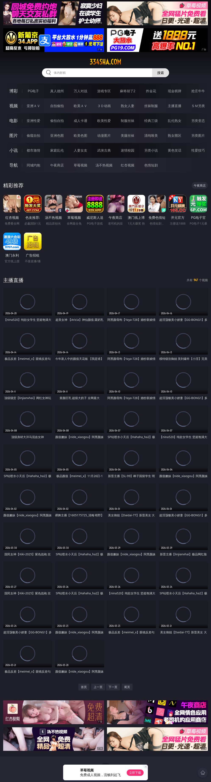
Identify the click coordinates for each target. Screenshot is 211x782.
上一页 (98, 687)
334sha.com (105, 62)
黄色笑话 (174, 150)
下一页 (112, 687)
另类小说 (151, 150)
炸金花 (151, 91)
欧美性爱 (104, 120)
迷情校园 (127, 150)
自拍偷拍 (57, 105)
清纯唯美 (151, 135)
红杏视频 (127, 165)
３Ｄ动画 (104, 105)
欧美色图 (80, 135)
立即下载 (135, 773)
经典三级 (151, 120)
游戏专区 (104, 91)
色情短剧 (151, 165)
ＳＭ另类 (198, 105)
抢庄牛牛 (198, 91)
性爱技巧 (198, 150)
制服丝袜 (127, 120)
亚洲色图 (57, 135)
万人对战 (80, 91)
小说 (13, 150)
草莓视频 (80, 165)
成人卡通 (80, 120)
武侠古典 (104, 150)
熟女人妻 (127, 105)
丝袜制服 (151, 105)
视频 (13, 106)
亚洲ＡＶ (33, 105)
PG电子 (33, 91)
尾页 (127, 687)
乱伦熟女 (174, 120)
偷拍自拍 (57, 120)
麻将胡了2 (127, 91)
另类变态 (198, 120)
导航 (13, 165)
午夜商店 (57, 165)
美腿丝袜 (127, 135)
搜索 (160, 72)
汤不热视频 (104, 165)
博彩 (13, 91)
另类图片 (198, 135)
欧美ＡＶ (80, 105)
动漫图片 (104, 135)
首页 (84, 687)
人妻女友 (80, 150)
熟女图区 (174, 135)
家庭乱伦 (57, 150)
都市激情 (33, 150)
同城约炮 (33, 165)
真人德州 (57, 91)
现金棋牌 (174, 91)
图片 (13, 135)
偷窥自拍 (33, 135)
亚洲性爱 (33, 120)
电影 (13, 120)
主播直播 (174, 105)
